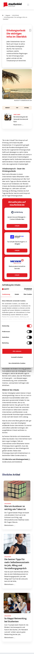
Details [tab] (17, 294)
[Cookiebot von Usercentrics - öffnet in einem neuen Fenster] (24, 289)
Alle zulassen (17, 351)
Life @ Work (15, 15)
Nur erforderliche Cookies (17, 363)
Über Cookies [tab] (28, 294)
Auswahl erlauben (17, 357)
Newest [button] (7, 107)
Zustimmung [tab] (6, 294)
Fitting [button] (26, 107)
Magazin (7, 15)
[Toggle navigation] (28, 5)
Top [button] (17, 107)
